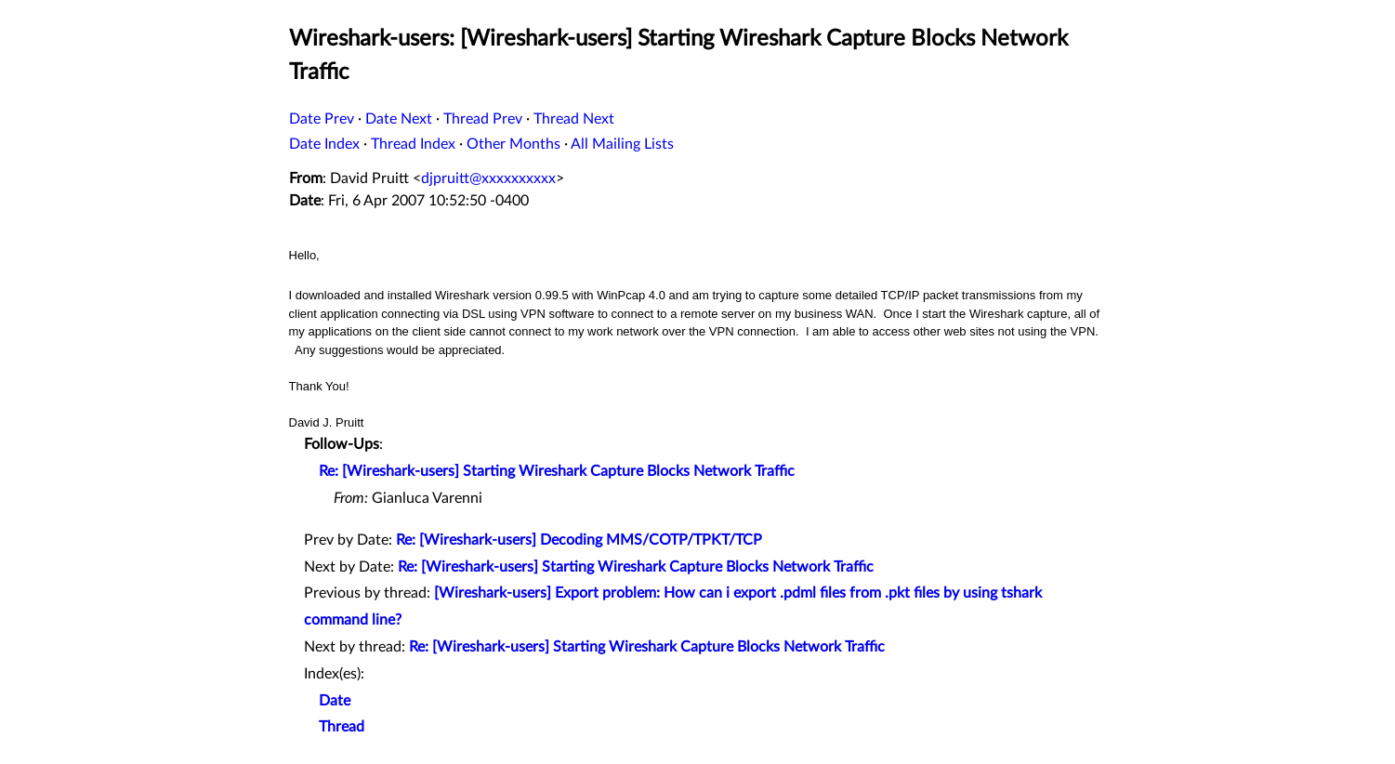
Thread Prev (482, 119)
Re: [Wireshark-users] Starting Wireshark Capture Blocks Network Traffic (557, 471)
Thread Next (573, 119)
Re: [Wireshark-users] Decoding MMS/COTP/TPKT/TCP (579, 540)
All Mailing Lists (622, 144)
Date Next (398, 119)
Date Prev (321, 119)
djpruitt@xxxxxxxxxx (488, 178)
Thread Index (413, 144)
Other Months (513, 144)
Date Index (324, 144)
